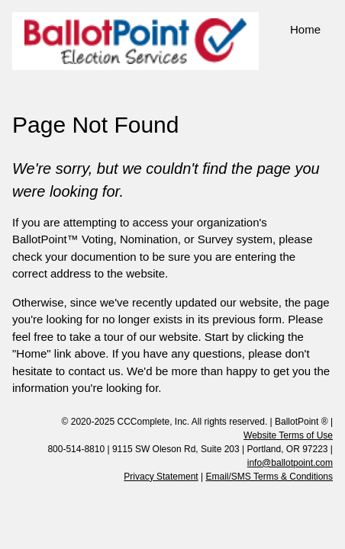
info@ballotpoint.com (290, 463)
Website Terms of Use (288, 435)
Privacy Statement (161, 476)
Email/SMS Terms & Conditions (270, 476)
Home (305, 29)
